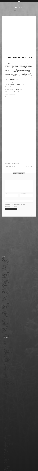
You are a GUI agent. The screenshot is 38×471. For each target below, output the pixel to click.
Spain (5, 439)
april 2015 (4, 303)
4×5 (5, 322)
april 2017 (4, 281)
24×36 (5, 321)
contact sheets (7, 345)
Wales (5, 452)
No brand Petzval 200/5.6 (9, 411)
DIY (5, 355)
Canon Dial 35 (7, 339)
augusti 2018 (5, 267)
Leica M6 (6, 401)
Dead (5, 349)
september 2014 (5, 309)
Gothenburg (7, 372)
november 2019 (5, 254)
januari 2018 (4, 273)
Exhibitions (6, 359)
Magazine (6, 403)
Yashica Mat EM (7, 454)
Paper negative (7, 417)
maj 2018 (4, 270)
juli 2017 (3, 279)
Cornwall (6, 348)
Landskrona (6, 399)
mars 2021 (4, 240)
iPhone (5, 389)
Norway (6, 414)
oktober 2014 (5, 308)
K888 (5, 390)
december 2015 (5, 296)
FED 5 (5, 360)
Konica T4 (6, 395)
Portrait (5, 426)
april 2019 (4, 260)
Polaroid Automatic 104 (9, 424)
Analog (6, 163)
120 (5, 320)
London (6, 402)
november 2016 (5, 286)
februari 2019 (5, 262)
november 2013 (5, 318)
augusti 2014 (4, 310)
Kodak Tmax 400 (8, 393)
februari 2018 (5, 273)
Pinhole (6, 419)
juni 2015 (4, 301)
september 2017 (5, 277)
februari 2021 (5, 241)
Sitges (5, 436)
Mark (5, 404)
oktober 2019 (5, 255)
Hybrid (5, 380)
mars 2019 (4, 261)
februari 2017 (5, 283)
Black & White (11, 163)
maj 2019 (4, 259)
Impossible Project (8, 386)
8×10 (5, 326)
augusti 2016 (4, 288)
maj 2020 (4, 249)
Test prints (6, 445)
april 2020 (4, 249)
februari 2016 (5, 294)
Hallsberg (6, 378)
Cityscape (6, 342)
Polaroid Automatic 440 (9, 425)
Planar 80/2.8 (7, 421)
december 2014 (5, 306)
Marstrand (6, 405)
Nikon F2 (6, 411)
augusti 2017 (4, 278)
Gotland (6, 373)
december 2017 (5, 274)
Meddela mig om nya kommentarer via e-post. (15, 204)
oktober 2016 (5, 287)
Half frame (6, 377)
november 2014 (5, 307)
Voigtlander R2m (8, 451)
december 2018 (5, 264)
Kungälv (6, 397)
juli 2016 (3, 289)
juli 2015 (3, 300)
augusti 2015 (4, 299)
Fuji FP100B (6, 368)
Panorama (6, 416)
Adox (5, 327)
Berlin (5, 334)
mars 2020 (4, 250)
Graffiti (5, 374)
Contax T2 (6, 346)
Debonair (6, 350)
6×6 (5, 325)
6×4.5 (5, 324)
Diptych (6, 354)
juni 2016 (4, 290)
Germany (6, 372)
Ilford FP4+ (6, 381)
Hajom (5, 376)
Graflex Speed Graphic (9, 375)
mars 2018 (4, 272)
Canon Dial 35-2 (7, 340)
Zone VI (6, 455)
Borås (5, 337)
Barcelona (6, 332)
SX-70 (5, 444)
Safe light (6, 433)
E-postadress (23, 193)
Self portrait (6, 434)
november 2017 (5, 275)
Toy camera (6, 447)
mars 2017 (4, 282)
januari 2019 (4, 263)
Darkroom (6, 349)
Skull (5, 437)
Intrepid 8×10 (7, 388)
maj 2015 (4, 302)
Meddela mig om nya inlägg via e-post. (14, 206)
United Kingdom (7, 450)
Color (5, 343)
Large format (7, 400)
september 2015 (5, 298)
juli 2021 (3, 239)
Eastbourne (6, 357)
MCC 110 (6, 406)
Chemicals (6, 341)
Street (5, 442)
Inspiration (6, 387)
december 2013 (5, 317)
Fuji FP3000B (7, 370)
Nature (5, 409)
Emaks (5, 357)
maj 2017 (4, 280)
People (5, 418)
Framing (6, 367)
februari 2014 (5, 315)
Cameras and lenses (8, 338)
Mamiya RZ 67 (7, 403)
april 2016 (4, 292)
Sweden (6, 443)
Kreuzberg (6, 396)
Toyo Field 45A (7, 448)
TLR (5, 446)
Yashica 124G (7, 453)
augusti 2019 (4, 257)
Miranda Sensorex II (8, 408)
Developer (6, 352)
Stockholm (6, 441)
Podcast (6, 423)
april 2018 (4, 271)
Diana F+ (6, 353)
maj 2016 (4, 291)
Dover (5, 356)
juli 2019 (3, 257)
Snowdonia (6, 438)
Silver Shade (7, 435)
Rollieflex (6, 431)
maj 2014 (4, 312)
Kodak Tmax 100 (7, 392)
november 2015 (5, 296)
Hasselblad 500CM (8, 379)
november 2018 (5, 265)
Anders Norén (21, 467)
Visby (5, 450)
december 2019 (5, 253)
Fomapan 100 (7, 364)
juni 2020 (4, 248)
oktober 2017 (5, 276)
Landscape (6, 398)
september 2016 (5, 288)
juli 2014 (3, 311)
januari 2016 (4, 295)
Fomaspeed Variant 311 (9, 365)
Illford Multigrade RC (8, 385)
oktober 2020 (5, 244)
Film (5, 361)
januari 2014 (4, 316)
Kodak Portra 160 (8, 391)
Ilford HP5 (6, 382)
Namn (6, 193)
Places (5, 420)
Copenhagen (7, 347)
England (6, 358)
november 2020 (5, 243)
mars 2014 (4, 314)
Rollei (5, 428)
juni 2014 (4, 311)
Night (5, 410)
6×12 (5, 323)
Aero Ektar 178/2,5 (8, 328)
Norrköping (6, 413)
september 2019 (5, 256)
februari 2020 (5, 251)
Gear (5, 371)
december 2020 (5, 242)
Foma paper (6, 362)
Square (5, 440)
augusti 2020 (5, 246)
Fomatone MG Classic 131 (9, 365)
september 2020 (5, 245)
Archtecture (7, 331)
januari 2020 (4, 252)
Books (5, 336)
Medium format (7, 407)
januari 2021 (4, 242)
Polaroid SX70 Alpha (8, 426)
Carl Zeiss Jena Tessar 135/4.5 (10, 341)
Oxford (5, 415)
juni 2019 (4, 258)
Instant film (6, 388)
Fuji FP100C (6, 369)
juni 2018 (4, 269)
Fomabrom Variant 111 (8, 363)
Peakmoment (19, 7)
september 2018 (5, 266)
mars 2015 (4, 304)
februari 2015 (5, 304)
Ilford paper (6, 384)
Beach (5, 333)
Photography (17, 163)
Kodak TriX (6, 394)
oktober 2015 (5, 297)
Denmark (6, 351)
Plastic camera (7, 422)
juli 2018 (4, 268)
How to (5, 380)
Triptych (6, 449)
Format (5, 366)
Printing (6, 427)
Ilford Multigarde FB (8, 383)
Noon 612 (6, 412)
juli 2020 (4, 247)
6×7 (5, 326)
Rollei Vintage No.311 (8, 430)
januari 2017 (4, 284)
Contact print (7, 344)
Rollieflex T (6, 432)
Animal (5, 330)
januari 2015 (4, 305)
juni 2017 (4, 280)
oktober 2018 (5, 265)
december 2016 (5, 285)
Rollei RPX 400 (7, 429)
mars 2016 (4, 293)
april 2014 (4, 313)
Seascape (6, 434)
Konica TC (6, 396)
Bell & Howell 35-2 (8, 334)
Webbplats (7, 198)
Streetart (6, 442)
